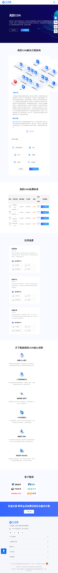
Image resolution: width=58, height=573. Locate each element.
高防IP (28, 269)
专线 (27, 265)
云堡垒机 (15, 265)
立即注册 (29, 511)
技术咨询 (31, 131)
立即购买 (25, 30)
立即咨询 (13, 30)
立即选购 (34, 169)
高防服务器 (16, 269)
